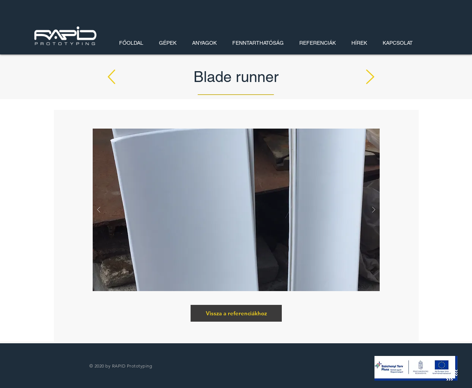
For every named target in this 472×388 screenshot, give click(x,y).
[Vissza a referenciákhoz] (236, 313)
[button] (415, 368)
